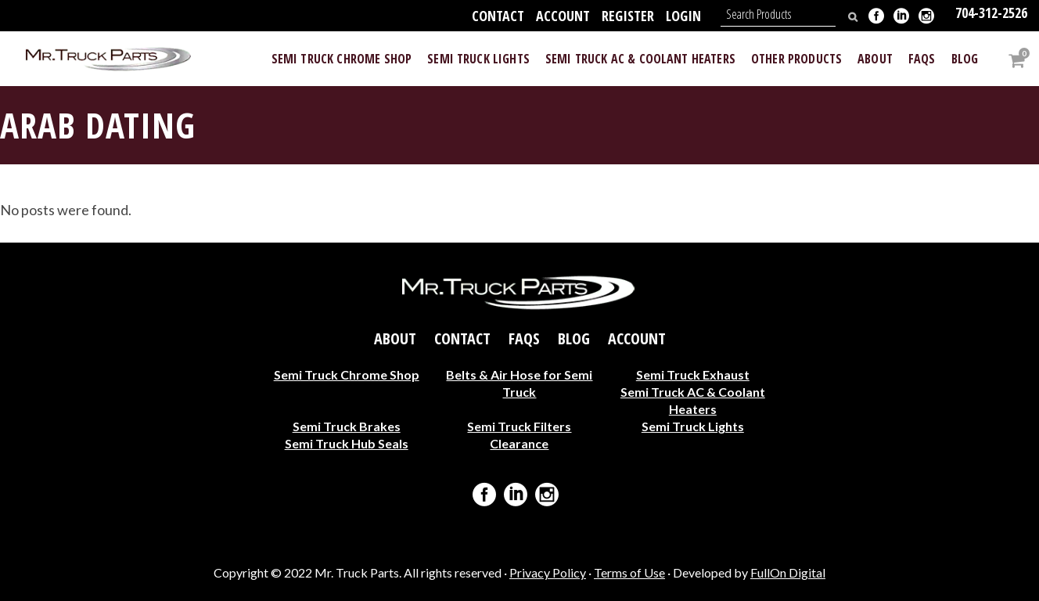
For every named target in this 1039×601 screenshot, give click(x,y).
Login (683, 15)
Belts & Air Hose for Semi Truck (519, 382)
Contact (498, 15)
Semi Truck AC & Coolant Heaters (692, 399)
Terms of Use (629, 572)
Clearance (519, 442)
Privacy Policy (547, 572)
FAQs (524, 338)
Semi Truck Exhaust (693, 373)
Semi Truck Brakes (347, 425)
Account (563, 15)
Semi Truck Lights (693, 425)
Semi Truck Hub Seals (346, 442)
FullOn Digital (787, 572)
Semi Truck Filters (519, 425)
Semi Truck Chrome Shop (346, 373)
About (395, 338)
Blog (574, 338)
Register (628, 15)
